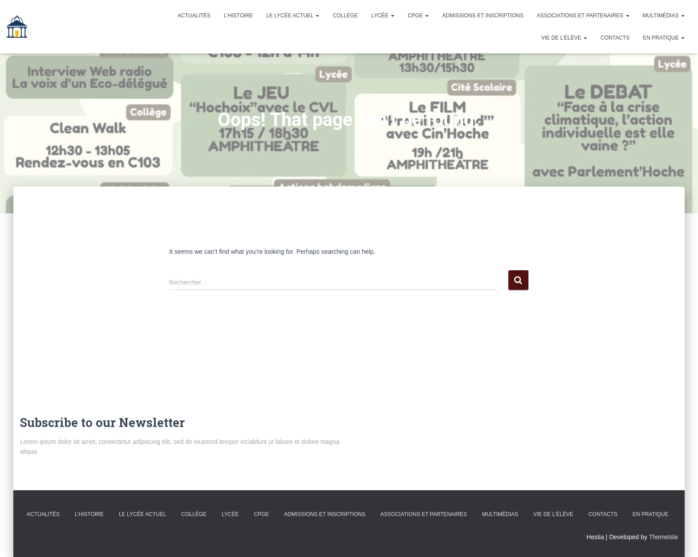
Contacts (615, 38)
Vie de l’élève (564, 38)
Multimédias (664, 15)
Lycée (382, 15)
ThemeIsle (663, 537)
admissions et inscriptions (482, 15)
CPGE (418, 15)
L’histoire (238, 15)
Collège (345, 15)
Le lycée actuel (292, 15)
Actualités (194, 15)
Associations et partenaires (583, 15)
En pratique (664, 38)
